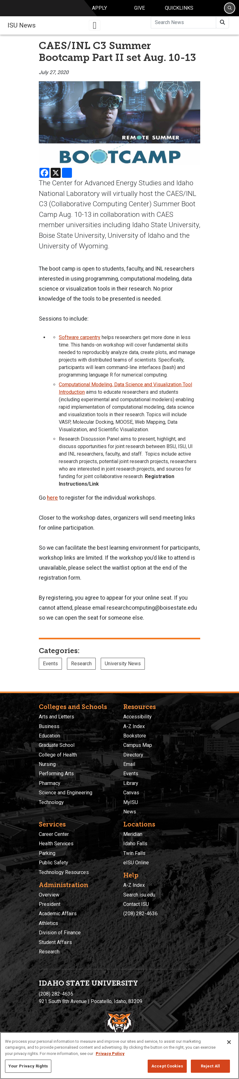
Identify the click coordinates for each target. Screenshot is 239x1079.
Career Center (54, 834)
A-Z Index (134, 726)
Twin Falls (134, 853)
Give (139, 10)
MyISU (130, 802)
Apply (99, 10)
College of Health (58, 755)
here (52, 502)
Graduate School (56, 745)
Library (130, 783)
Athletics (48, 923)
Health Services (56, 844)
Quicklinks (179, 10)
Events (50, 668)
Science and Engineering (65, 793)
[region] (119, 1055)
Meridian (132, 834)
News (129, 812)
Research (81, 668)
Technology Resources (64, 872)
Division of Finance (60, 933)
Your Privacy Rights (28, 1066)
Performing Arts (56, 774)
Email (129, 764)
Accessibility (137, 717)
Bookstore (134, 736)
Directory (133, 755)
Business (49, 726)
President (49, 904)
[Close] (229, 1042)
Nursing (47, 764)
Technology (51, 802)
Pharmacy (49, 783)
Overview (49, 895)
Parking (47, 853)
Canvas (131, 793)
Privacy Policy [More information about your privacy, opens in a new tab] (110, 1053)
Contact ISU (136, 904)
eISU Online (136, 863)
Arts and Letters (56, 717)
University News (123, 668)
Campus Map (137, 745)
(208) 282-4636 (140, 914)
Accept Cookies (167, 1066)
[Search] (229, 10)
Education (49, 736)
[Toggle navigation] (95, 29)
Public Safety (53, 863)
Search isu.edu (139, 895)
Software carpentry (79, 342)
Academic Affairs (58, 914)
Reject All (210, 1066)
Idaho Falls (135, 844)
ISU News (22, 29)
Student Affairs (55, 942)
